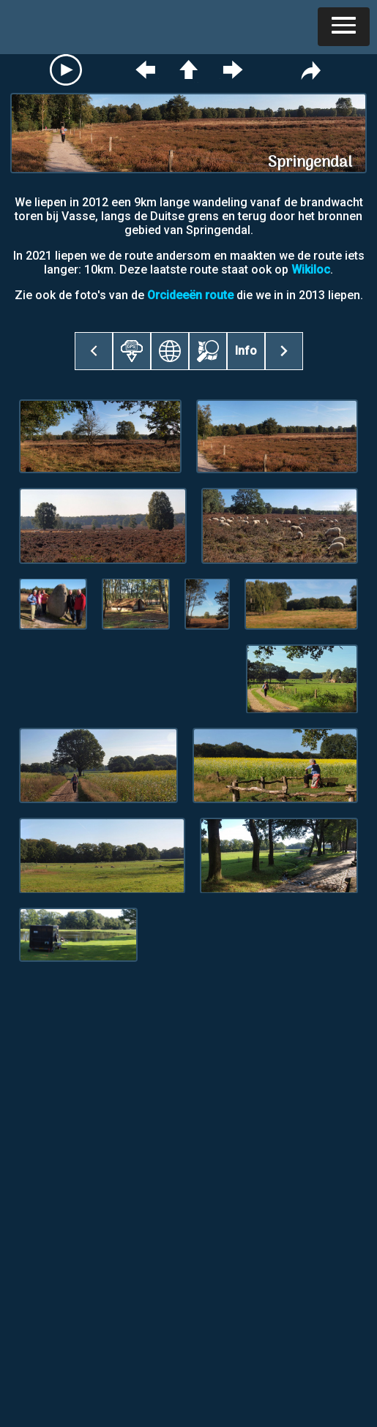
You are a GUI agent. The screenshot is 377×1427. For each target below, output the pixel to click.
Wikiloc (310, 269)
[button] (344, 26)
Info (246, 351)
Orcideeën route (190, 295)
